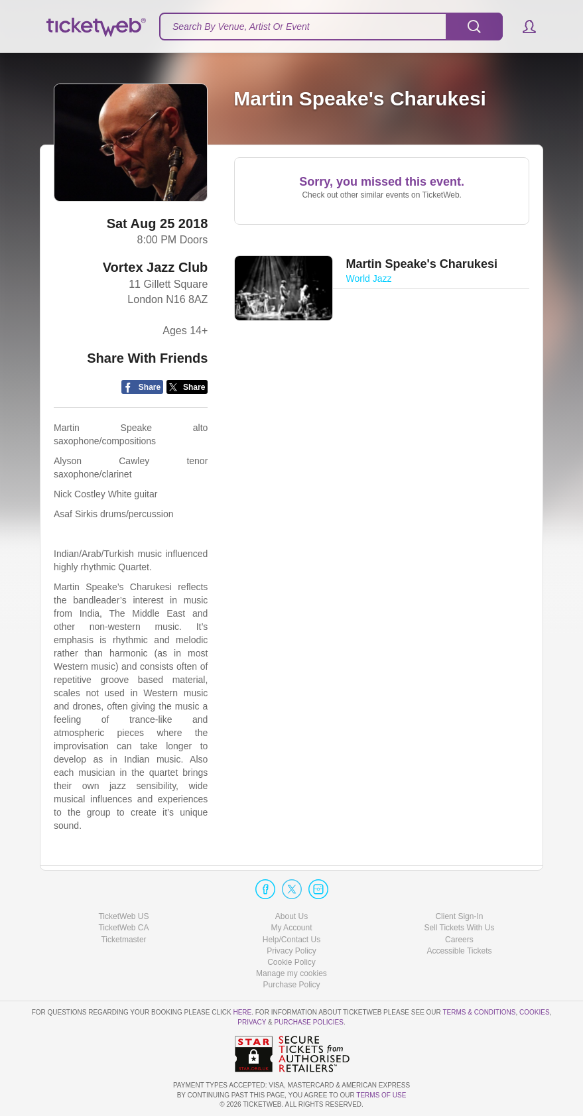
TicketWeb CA (123, 927)
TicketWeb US (123, 916)
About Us (291, 916)
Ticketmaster (123, 939)
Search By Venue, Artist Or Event (241, 26)
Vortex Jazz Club (155, 267)
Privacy (251, 1022)
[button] (523, 26)
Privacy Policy (291, 951)
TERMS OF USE (381, 1095)
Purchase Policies (308, 1022)
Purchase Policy (291, 984)
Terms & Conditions (478, 1012)
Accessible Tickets (458, 951)
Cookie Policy (291, 962)
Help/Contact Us (291, 939)
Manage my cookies (291, 973)
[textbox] (331, 26)
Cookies (534, 1012)
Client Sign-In (459, 916)
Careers (459, 939)
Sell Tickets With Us (459, 927)
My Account (291, 927)
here (242, 1012)
